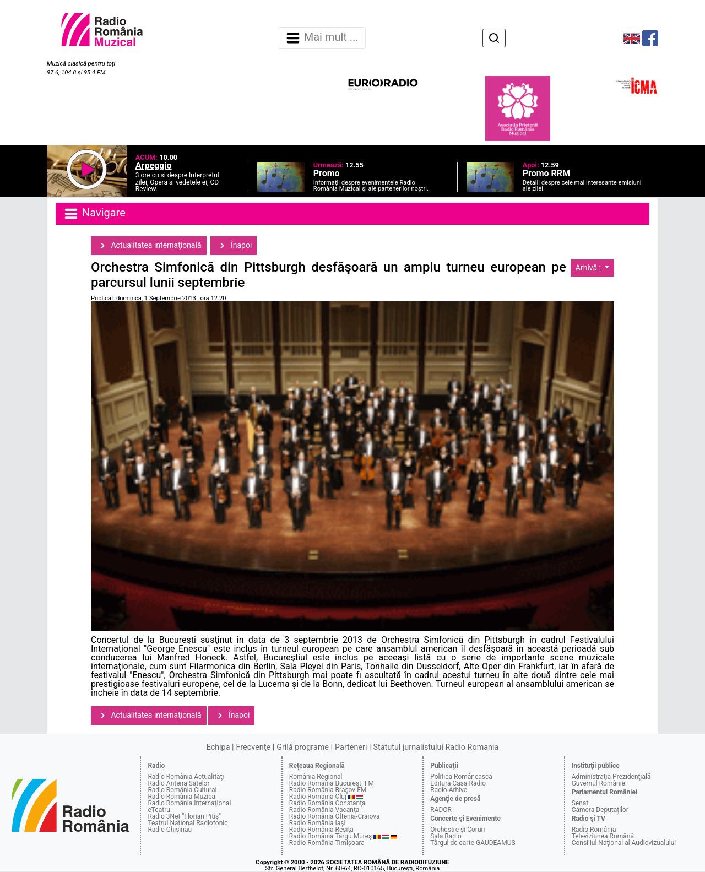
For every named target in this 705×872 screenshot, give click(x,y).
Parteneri (351, 747)
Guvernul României (599, 783)
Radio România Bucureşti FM (331, 783)
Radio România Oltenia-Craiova (334, 816)
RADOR (441, 810)
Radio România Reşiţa (321, 829)
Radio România (594, 829)
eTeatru (159, 810)
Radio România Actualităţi (186, 777)
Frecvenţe (253, 747)
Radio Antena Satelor (178, 783)
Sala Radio (446, 836)
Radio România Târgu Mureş (330, 836)
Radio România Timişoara (327, 843)
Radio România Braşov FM (327, 790)
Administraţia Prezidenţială (611, 777)
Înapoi (233, 245)
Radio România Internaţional (189, 803)
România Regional (316, 777)
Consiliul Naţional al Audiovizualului (624, 843)
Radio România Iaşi (317, 823)
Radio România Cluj (317, 796)
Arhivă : (589, 267)
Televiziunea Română (603, 836)
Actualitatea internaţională (149, 245)
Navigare (94, 213)
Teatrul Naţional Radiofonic (187, 823)
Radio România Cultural (182, 790)
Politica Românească (461, 777)
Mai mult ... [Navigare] (322, 38)
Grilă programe (302, 747)
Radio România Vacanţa (324, 810)
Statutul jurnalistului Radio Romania (435, 747)
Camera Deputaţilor (600, 810)
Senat (580, 803)
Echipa (218, 747)
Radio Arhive (448, 790)
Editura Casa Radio (458, 783)
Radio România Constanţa (327, 803)
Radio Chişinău (170, 829)
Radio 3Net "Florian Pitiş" (184, 816)
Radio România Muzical (182, 796)
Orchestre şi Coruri (457, 829)
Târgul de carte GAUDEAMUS (472, 843)
